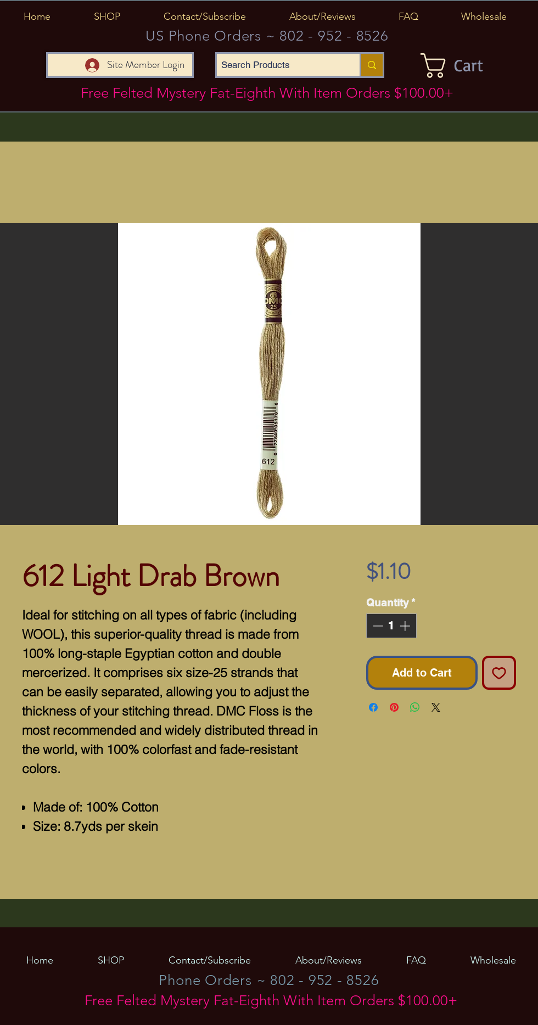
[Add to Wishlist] (499, 673)
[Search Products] (279, 65)
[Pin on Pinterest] (394, 707)
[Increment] (406, 626)
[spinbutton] (391, 626)
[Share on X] (435, 707)
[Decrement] (377, 626)
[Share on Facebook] (373, 707)
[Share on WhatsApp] (415, 707)
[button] (107, 16)
